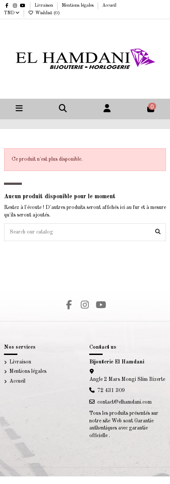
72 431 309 (111, 390)
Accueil (109, 5)
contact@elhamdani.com (124, 402)
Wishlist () (44, 13)
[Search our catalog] (158, 232)
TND (12, 13)
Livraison (44, 5)
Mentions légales (78, 5)
